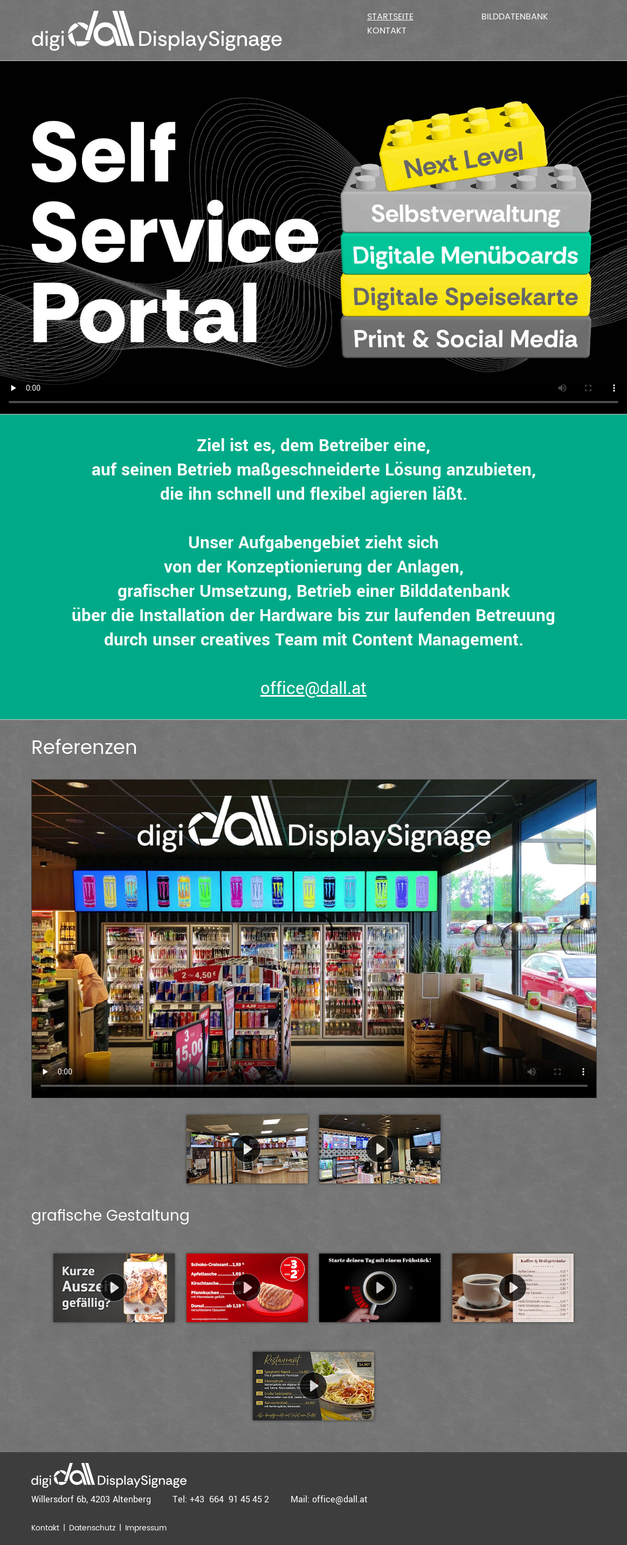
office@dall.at (313, 688)
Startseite (390, 17)
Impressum (146, 1528)
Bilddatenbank (514, 17)
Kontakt (386, 31)
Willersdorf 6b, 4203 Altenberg (91, 1499)
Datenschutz (92, 1528)
